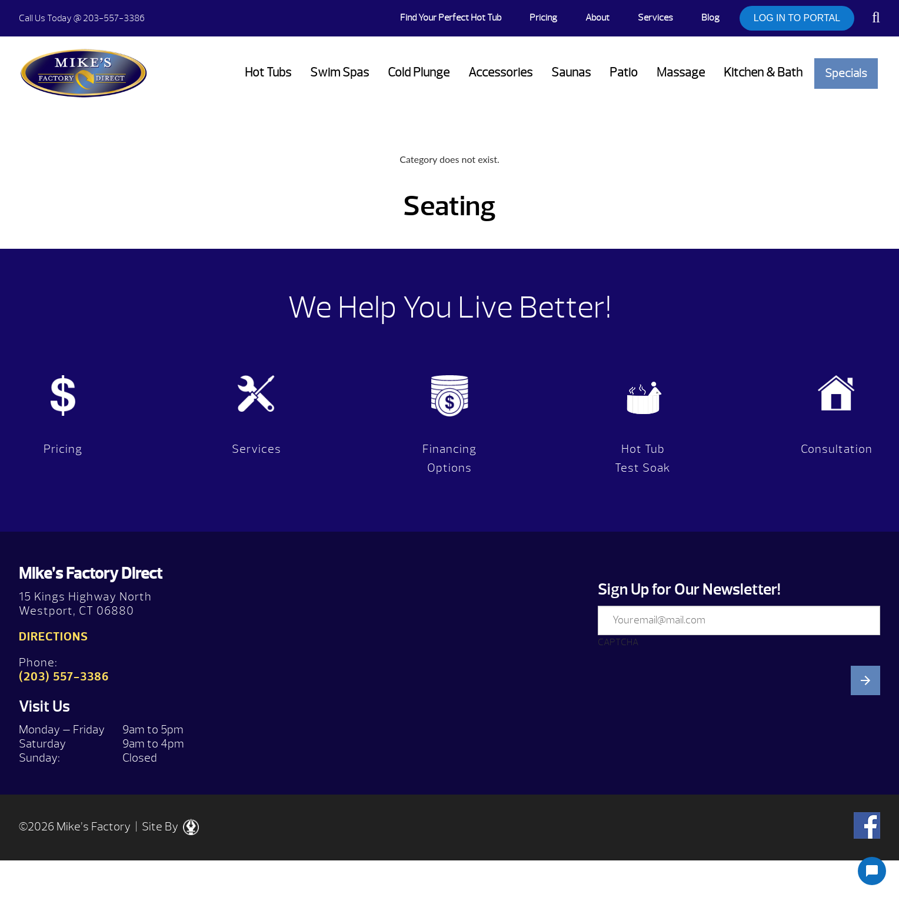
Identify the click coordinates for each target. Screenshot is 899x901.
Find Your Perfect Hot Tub (450, 18)
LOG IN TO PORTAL (797, 18)
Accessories (500, 73)
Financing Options (449, 458)
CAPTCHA (618, 642)
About (597, 18)
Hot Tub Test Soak (643, 458)
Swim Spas (339, 73)
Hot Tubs (268, 73)
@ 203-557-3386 (82, 18)
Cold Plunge (419, 73)
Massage (681, 73)
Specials (846, 73)
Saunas (571, 73)
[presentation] (687, 772)
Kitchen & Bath (763, 73)
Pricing (543, 18)
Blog (710, 18)
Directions (53, 636)
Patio (624, 73)
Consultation (837, 449)
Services (655, 18)
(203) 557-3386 (64, 676)
